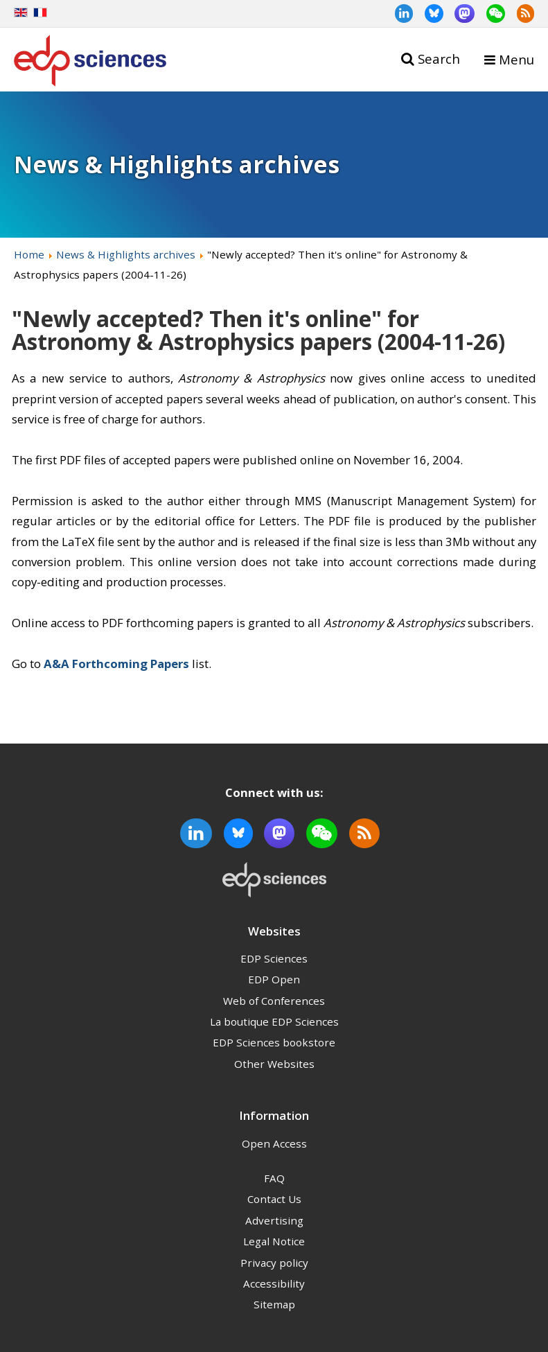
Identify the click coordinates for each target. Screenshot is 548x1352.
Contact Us (274, 1199)
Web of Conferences (274, 1001)
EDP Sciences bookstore (274, 1042)
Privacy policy (274, 1263)
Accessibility (274, 1283)
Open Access (274, 1143)
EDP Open (274, 979)
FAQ (274, 1178)
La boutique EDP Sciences (274, 1021)
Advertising (274, 1220)
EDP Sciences (274, 958)
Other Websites (274, 1064)
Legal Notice (274, 1241)
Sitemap (274, 1304)
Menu (516, 59)
